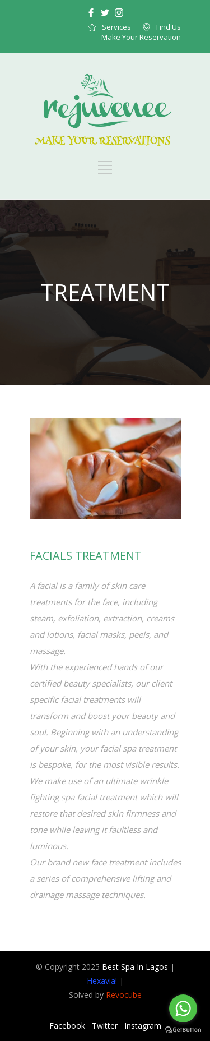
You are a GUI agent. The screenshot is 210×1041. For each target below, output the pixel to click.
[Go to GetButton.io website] (183, 1029)
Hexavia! (102, 980)
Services (116, 27)
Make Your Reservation (141, 37)
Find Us (168, 27)
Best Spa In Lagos (135, 966)
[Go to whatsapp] (183, 1008)
